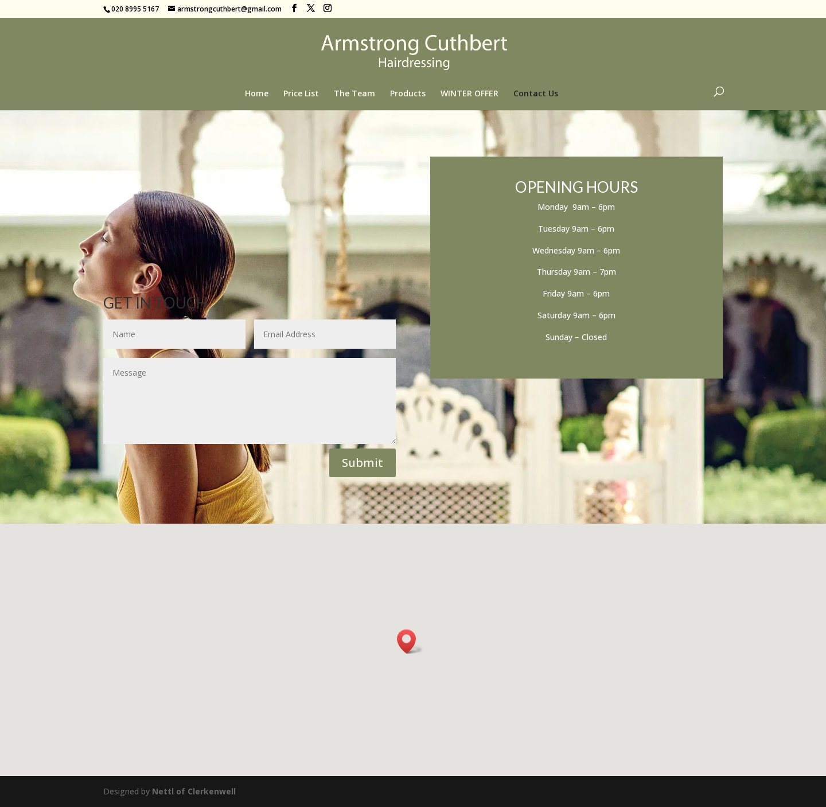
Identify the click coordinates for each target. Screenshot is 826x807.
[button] (410, 641)
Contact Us (535, 94)
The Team (354, 94)
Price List (301, 94)
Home (256, 94)
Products (408, 94)
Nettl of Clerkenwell (194, 791)
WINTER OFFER (469, 94)
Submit (362, 462)
